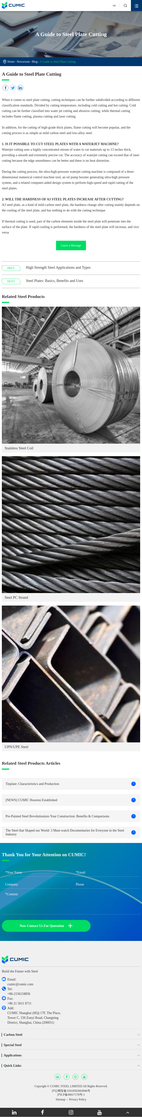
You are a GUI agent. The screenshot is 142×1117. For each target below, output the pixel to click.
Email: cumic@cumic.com (20, 982)
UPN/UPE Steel (16, 747)
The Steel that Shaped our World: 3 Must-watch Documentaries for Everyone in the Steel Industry (71, 832)
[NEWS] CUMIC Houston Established (71, 800)
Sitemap (60, 1099)
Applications (13, 1055)
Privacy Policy (77, 1099)
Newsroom (23, 61)
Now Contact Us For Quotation (46, 926)
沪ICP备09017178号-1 (71, 1094)
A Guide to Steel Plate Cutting (57, 61)
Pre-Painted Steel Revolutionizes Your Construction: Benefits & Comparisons (71, 816)
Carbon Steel (13, 1035)
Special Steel (13, 1045)
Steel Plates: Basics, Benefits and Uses (54, 281)
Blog (35, 61)
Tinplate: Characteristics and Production (71, 784)
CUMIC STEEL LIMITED (66, 1086)
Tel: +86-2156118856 (18, 991)
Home (11, 61)
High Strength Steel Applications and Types (58, 267)
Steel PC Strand (16, 597)
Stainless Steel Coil (19, 448)
